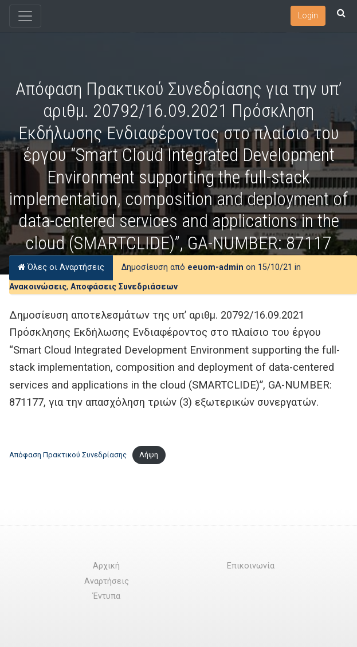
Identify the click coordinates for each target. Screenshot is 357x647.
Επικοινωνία (250, 566)
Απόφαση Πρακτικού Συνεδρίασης (68, 454)
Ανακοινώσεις (37, 287)
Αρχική (106, 566)
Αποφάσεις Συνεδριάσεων (124, 287)
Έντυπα (106, 596)
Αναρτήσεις (106, 581)
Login (308, 15)
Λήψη (148, 454)
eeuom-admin (215, 267)
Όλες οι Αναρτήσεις (61, 267)
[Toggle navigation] (25, 16)
